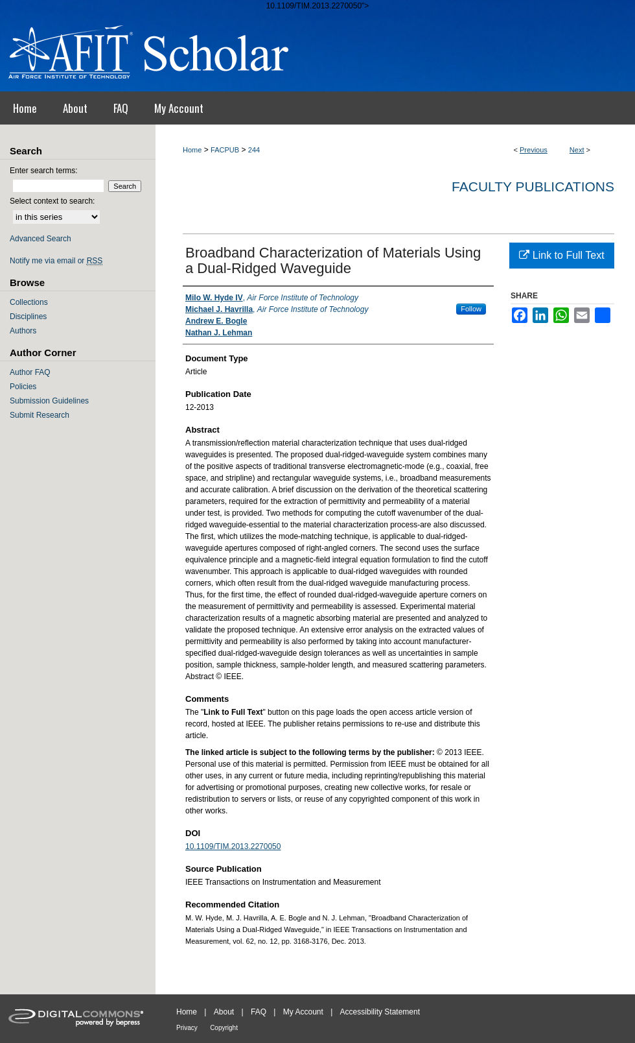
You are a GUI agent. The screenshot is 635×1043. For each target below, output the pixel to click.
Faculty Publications (533, 186)
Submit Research (39, 415)
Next (577, 150)
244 (254, 150)
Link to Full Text (561, 255)
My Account (303, 1011)
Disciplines (28, 316)
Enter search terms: (44, 170)
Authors (23, 330)
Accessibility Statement (380, 1011)
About (224, 1011)
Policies (23, 386)
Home (192, 150)
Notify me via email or (56, 260)
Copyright (224, 1027)
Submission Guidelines (49, 400)
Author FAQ (30, 372)
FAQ (258, 1011)
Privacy (187, 1027)
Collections (29, 302)
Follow (471, 309)
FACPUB (225, 150)
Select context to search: (52, 201)
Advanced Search (40, 238)
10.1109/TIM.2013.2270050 (233, 846)
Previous (534, 150)
